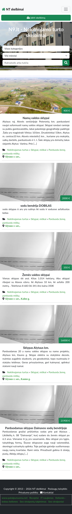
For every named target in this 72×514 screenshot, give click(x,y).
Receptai (34, 497)
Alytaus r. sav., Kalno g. (17, 298)
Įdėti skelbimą (36, 17)
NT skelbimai (13, 9)
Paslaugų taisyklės (57, 488)
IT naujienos (47, 497)
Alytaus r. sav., (12, 156)
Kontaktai (46, 492)
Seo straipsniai (56, 501)
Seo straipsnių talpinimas (33, 501)
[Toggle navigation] (66, 9)
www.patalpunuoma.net (14, 497)
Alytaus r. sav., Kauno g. (17, 379)
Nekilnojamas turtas (17, 149)
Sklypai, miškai (38, 149)
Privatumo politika (29, 492)
